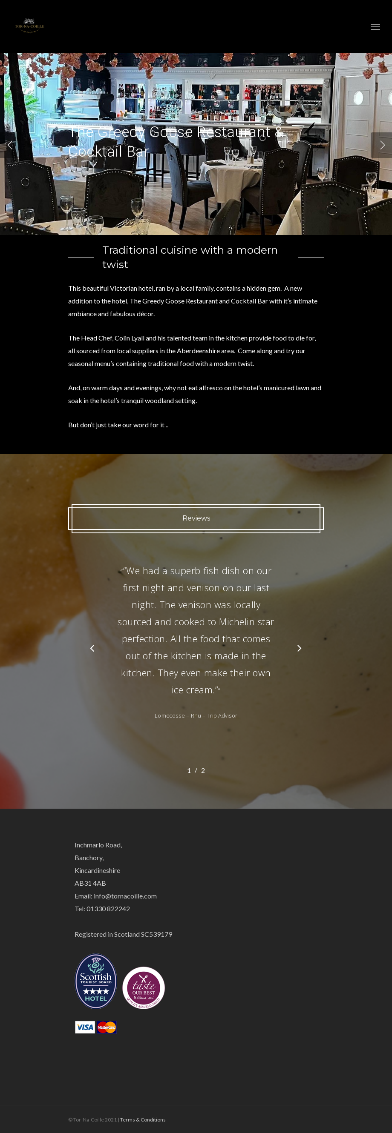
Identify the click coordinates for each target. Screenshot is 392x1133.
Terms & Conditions (143, 1119)
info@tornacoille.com (125, 896)
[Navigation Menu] (375, 26)
